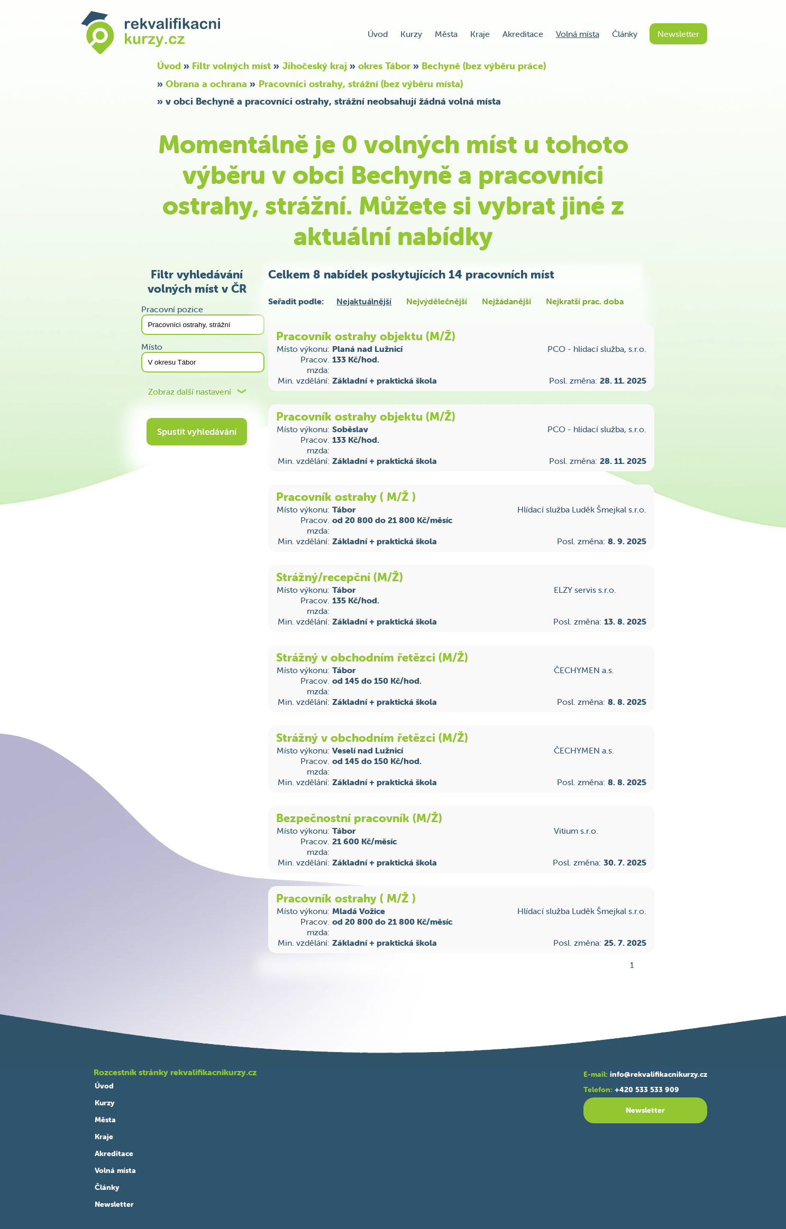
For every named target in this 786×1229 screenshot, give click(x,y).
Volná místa (577, 34)
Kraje (480, 34)
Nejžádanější (506, 301)
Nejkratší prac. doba (585, 301)
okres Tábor (384, 66)
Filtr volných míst (231, 66)
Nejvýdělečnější (436, 301)
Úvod (378, 34)
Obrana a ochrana (206, 84)
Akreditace (522, 34)
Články (624, 34)
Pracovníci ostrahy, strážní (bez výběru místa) (361, 84)
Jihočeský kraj (314, 66)
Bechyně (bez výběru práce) (484, 66)
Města (446, 34)
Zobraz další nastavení (189, 392)
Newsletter (678, 34)
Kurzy (411, 34)
